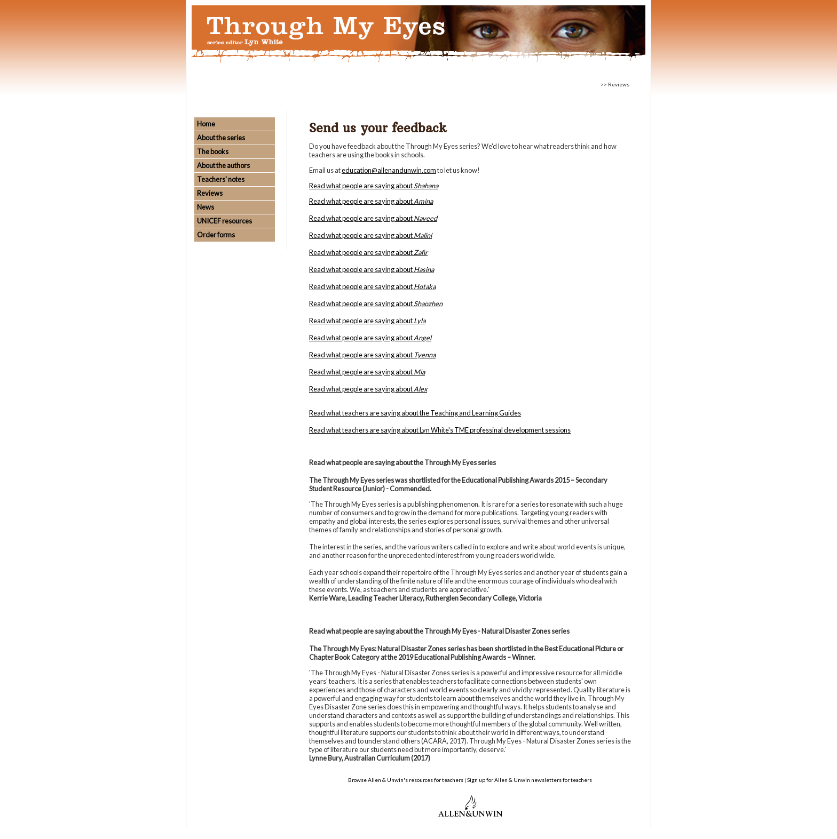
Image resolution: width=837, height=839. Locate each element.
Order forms (216, 234)
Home (206, 123)
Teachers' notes (220, 179)
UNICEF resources (224, 221)
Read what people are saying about (373, 185)
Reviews (210, 193)
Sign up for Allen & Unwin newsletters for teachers (529, 780)
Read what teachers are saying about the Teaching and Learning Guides (415, 413)
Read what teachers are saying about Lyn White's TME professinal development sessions (440, 430)
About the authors (223, 165)
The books (212, 151)
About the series (221, 137)
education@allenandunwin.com (389, 170)
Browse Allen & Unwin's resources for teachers (405, 780)
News (205, 207)
